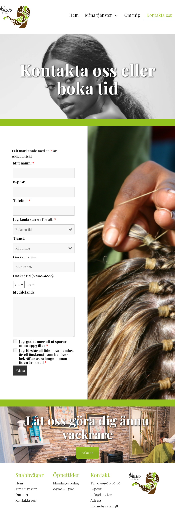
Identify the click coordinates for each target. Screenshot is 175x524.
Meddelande (24, 292)
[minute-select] (29, 284)
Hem (74, 15)
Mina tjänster (98, 15)
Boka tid (87, 453)
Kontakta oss (159, 15)
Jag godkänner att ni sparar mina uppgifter (43, 344)
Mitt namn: (23, 163)
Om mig (132, 15)
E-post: (19, 182)
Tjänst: (19, 238)
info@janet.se (101, 494)
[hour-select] (18, 284)
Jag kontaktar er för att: (34, 219)
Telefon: (21, 201)
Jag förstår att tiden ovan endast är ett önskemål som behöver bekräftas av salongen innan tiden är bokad (46, 357)
